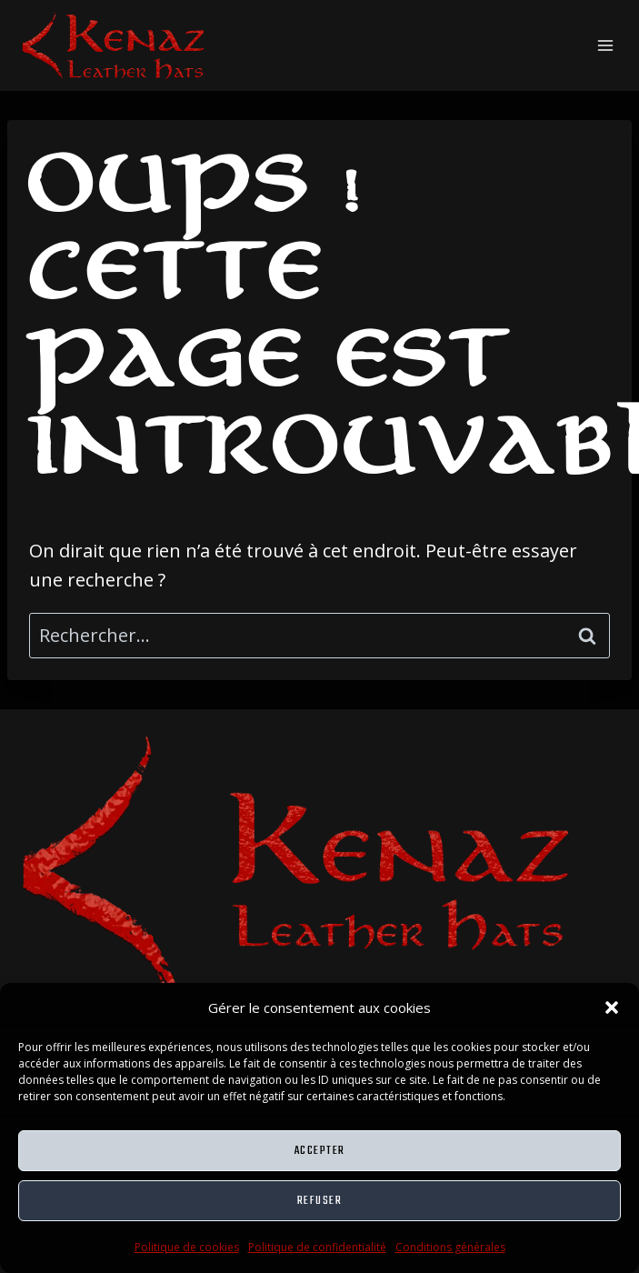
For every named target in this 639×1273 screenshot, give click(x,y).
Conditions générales (450, 1247)
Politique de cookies (187, 1247)
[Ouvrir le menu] (605, 45)
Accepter (320, 1150)
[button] (612, 1007)
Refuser (320, 1200)
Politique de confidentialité (317, 1247)
